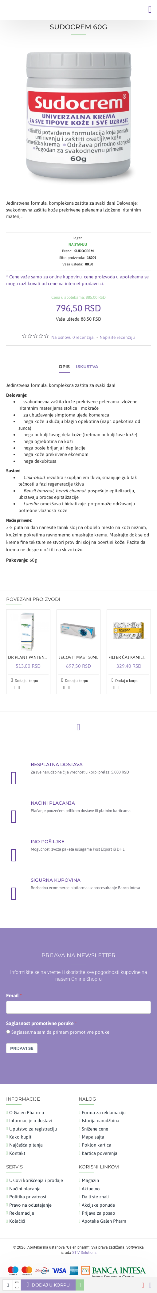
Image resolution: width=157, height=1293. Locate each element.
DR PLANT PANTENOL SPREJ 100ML (28, 657)
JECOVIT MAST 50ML (78, 657)
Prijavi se (21, 1048)
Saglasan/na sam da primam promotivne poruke (60, 1032)
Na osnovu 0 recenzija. (73, 337)
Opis (64, 366)
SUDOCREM (84, 251)
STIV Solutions (84, 1252)
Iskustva (87, 366)
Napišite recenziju (117, 337)
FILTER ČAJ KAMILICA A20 (128, 657)
